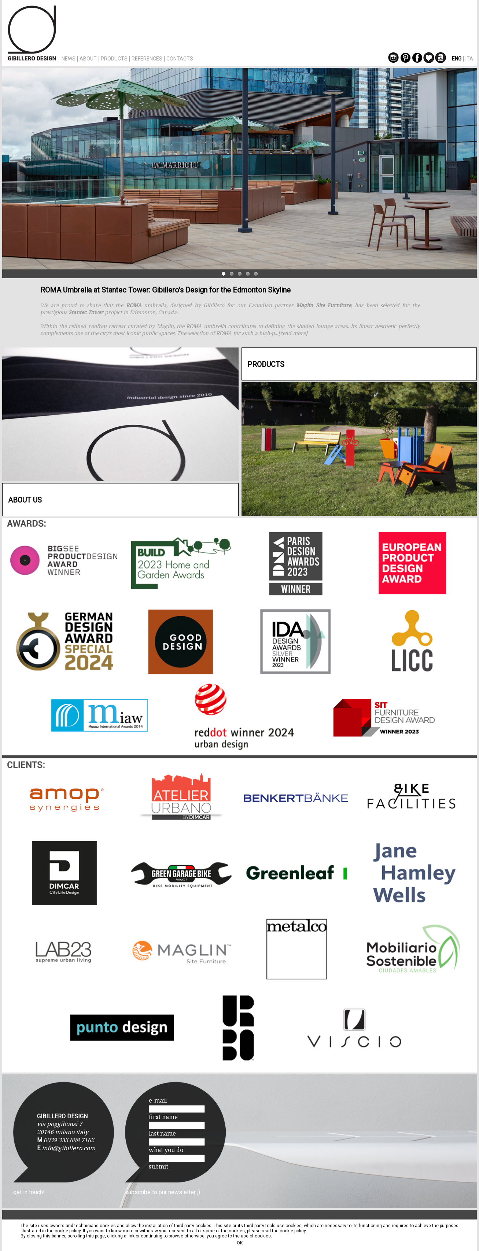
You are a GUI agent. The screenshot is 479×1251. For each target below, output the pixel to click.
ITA (469, 59)
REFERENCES (147, 59)
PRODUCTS (114, 59)
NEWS (68, 59)
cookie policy (68, 1230)
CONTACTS (179, 59)
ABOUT (88, 59)
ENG (456, 59)
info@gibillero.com (68, 1148)
